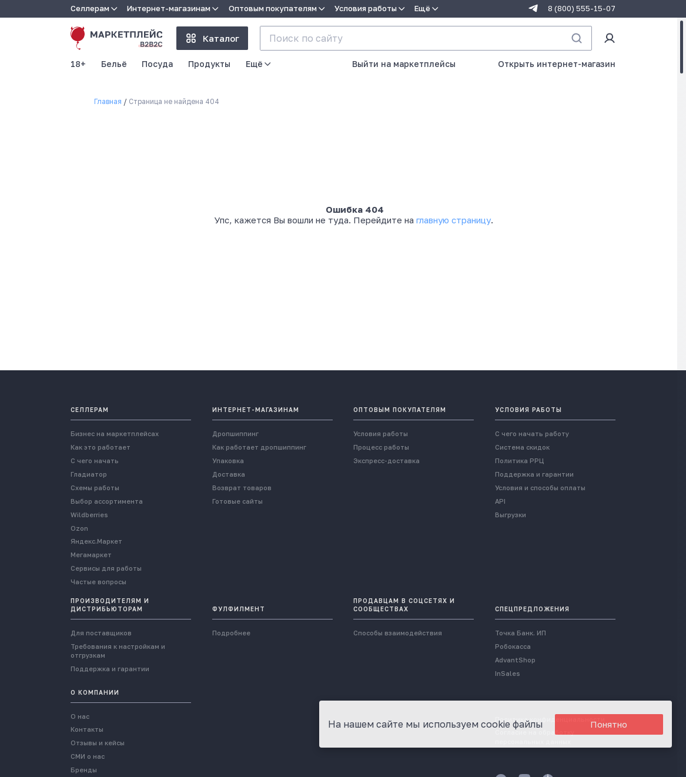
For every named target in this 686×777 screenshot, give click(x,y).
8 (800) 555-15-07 (581, 8)
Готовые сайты (237, 501)
